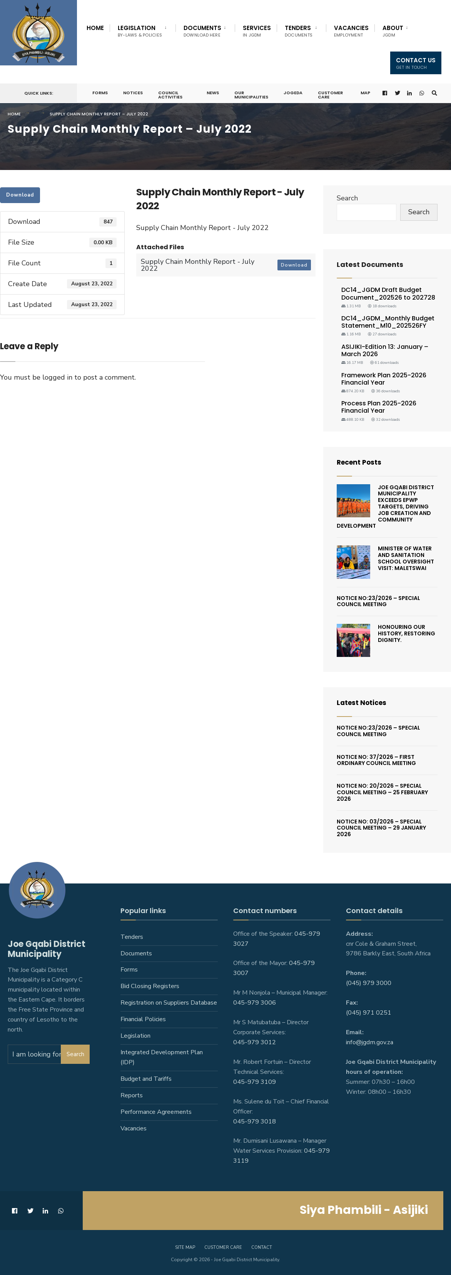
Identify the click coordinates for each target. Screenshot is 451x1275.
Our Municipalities (251, 95)
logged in (57, 377)
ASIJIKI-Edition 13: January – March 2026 (384, 350)
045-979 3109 (254, 1082)
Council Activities (170, 95)
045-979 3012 (254, 1042)
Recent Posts (360, 462)
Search (347, 198)
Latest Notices (363, 702)
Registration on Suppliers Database (168, 1002)
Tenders (298, 31)
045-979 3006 (254, 1002)
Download (20, 195)
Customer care (223, 1247)
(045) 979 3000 (368, 983)
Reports (131, 1095)
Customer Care (329, 95)
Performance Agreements (156, 1112)
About (393, 31)
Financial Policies (143, 1019)
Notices (133, 93)
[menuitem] (142, 29)
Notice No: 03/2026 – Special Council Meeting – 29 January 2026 (381, 828)
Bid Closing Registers (149, 986)
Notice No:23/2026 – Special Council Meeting (378, 601)
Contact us (416, 63)
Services (257, 31)
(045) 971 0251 (368, 1012)
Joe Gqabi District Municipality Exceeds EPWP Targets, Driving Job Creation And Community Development (385, 506)
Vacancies (351, 31)
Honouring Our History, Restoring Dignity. (406, 633)
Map (365, 93)
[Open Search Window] (434, 93)
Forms (100, 93)
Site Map (185, 1247)
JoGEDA (292, 93)
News (212, 93)
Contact (261, 1247)
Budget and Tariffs (146, 1079)
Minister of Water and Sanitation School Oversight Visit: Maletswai (406, 558)
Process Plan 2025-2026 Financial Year (378, 407)
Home (95, 28)
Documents (202, 31)
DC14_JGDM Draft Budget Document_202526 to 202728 (388, 293)
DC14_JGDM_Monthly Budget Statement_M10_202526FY (387, 322)
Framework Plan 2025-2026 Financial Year (383, 379)
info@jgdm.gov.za (369, 1042)
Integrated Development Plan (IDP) (161, 1057)
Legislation (140, 31)
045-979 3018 (254, 1121)
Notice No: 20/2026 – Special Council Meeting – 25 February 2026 (382, 792)
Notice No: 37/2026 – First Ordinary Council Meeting (376, 760)
